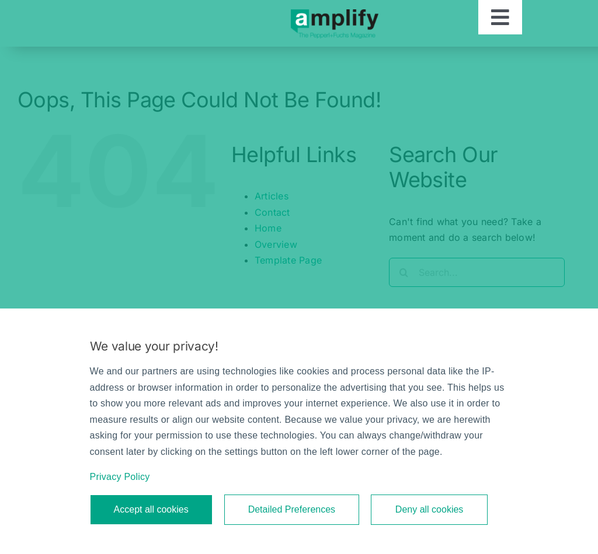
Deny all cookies (429, 509)
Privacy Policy (120, 477)
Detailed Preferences (291, 509)
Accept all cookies (151, 509)
